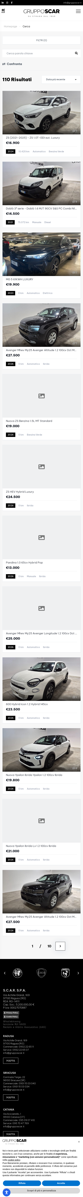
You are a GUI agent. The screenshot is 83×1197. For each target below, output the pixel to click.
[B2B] (3, 10)
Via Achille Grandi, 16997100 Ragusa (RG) (15, 1042)
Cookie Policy (12, 1017)
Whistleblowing (11, 1021)
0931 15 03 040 (27, 1083)
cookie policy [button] (14, 1160)
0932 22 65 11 (26, 1046)
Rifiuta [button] (22, 1183)
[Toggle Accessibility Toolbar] (6, 1192)
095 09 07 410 (27, 1120)
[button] (4, 973)
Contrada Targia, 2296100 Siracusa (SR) (14, 1079)
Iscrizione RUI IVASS (14, 1024)
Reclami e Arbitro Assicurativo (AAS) (24, 1027)
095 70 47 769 (21, 1123)
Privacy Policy (12, 1013)
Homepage (10, 26)
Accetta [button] (61, 1183)
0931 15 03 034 (21, 1086)
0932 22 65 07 (21, 1049)
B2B (3, 12)
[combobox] (61, 79)
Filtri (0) (41, 40)
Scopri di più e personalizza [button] (41, 1190)
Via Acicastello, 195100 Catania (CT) (14, 1115)
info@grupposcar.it (72, 2)
